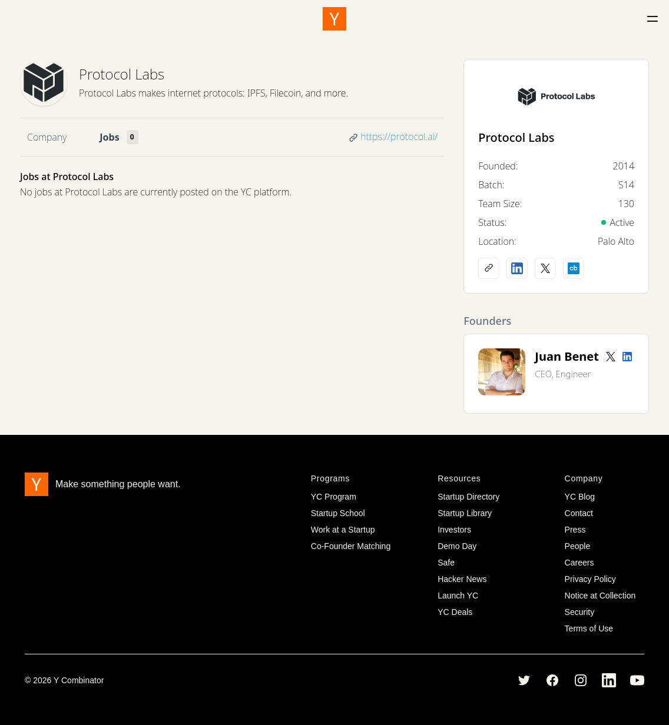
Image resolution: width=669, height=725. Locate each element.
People (578, 546)
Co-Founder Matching (350, 546)
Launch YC (458, 595)
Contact (579, 513)
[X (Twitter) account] (545, 268)
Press (575, 529)
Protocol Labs (121, 74)
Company (47, 137)
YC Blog (580, 496)
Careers (579, 562)
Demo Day (457, 546)
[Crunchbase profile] (573, 268)
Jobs (109, 137)
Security (580, 612)
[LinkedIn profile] (517, 268)
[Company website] (488, 268)
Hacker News (462, 579)
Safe (446, 562)
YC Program (333, 496)
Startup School (338, 513)
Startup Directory (468, 496)
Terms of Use (589, 628)
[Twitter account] (611, 357)
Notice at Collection (600, 595)
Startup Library (465, 513)
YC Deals (455, 612)
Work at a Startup (343, 529)
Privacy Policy (590, 579)
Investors (454, 529)
